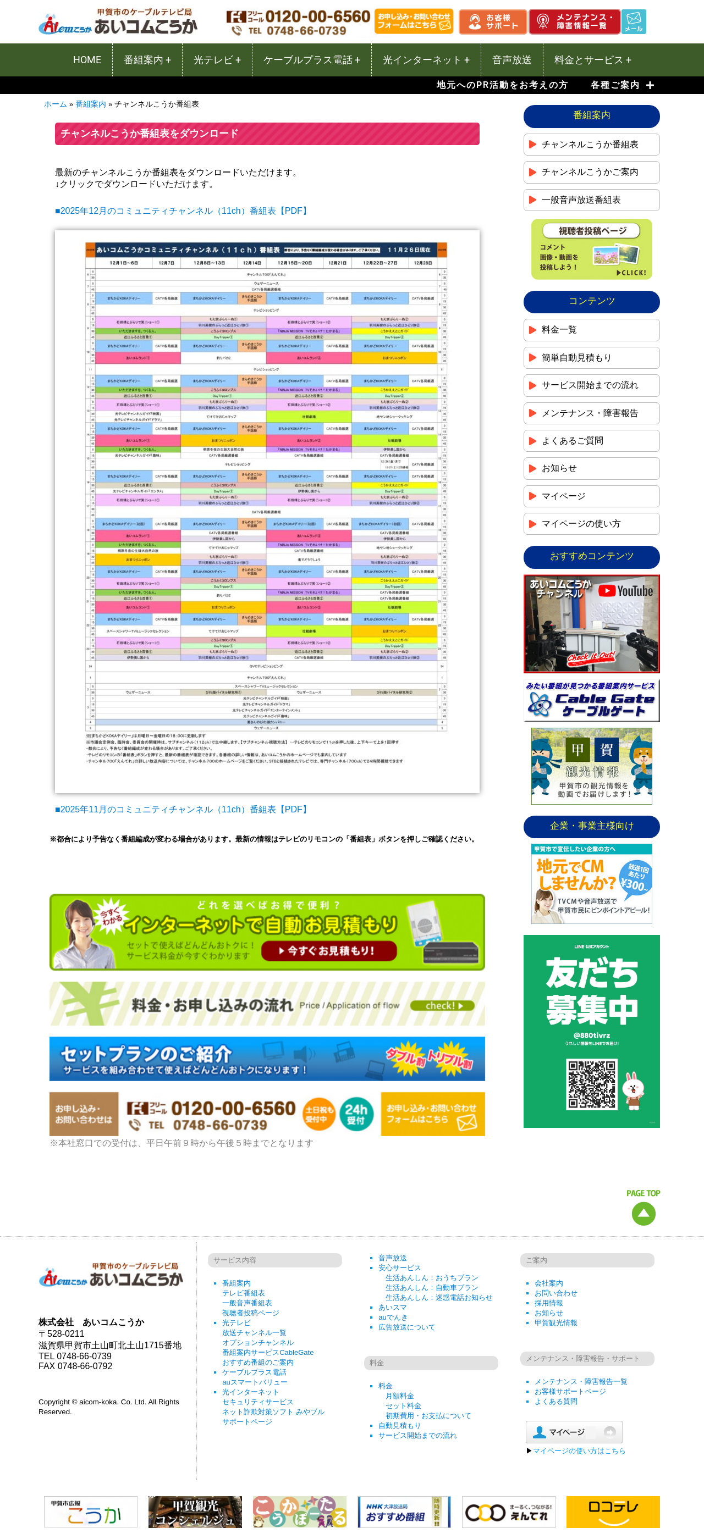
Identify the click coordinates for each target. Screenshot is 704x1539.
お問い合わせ (556, 1293)
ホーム (55, 104)
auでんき (393, 1317)
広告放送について (407, 1327)
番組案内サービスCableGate (268, 1352)
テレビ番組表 (243, 1293)
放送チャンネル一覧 (254, 1332)
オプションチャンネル (258, 1342)
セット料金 (403, 1406)
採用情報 (549, 1303)
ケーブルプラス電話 (254, 1372)
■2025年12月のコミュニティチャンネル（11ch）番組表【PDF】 (183, 210)
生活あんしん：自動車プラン (432, 1287)
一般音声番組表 (247, 1303)
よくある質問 (556, 1401)
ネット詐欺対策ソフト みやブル (273, 1412)
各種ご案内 (622, 85)
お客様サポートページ (570, 1391)
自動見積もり (399, 1425)
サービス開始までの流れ (417, 1435)
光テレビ (236, 1323)
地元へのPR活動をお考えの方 (503, 85)
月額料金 (400, 1396)
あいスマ (392, 1307)
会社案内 (549, 1283)
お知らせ (549, 1313)
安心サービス (399, 1268)
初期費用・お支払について (428, 1415)
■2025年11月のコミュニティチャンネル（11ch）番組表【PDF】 (183, 809)
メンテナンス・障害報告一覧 (581, 1381)
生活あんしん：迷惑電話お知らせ (439, 1297)
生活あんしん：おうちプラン (432, 1278)
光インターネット (250, 1392)
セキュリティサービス (258, 1402)
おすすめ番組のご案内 (258, 1362)
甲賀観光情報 (556, 1323)
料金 (385, 1386)
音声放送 (392, 1258)
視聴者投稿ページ (250, 1313)
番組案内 (90, 104)
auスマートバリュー (254, 1382)
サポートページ (247, 1422)
